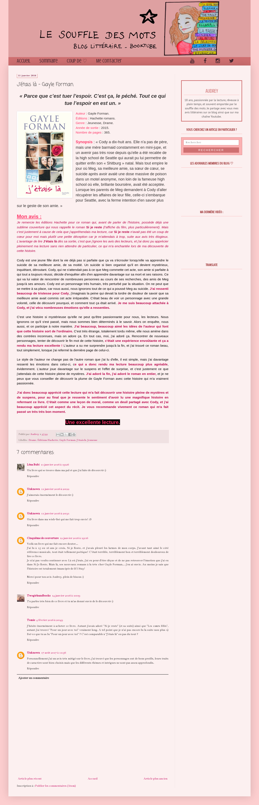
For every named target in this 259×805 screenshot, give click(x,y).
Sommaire (48, 61)
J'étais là (81, 440)
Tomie (31, 620)
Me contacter (109, 61)
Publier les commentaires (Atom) (55, 786)
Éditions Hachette (47, 440)
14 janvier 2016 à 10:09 (66, 595)
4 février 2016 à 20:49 (49, 620)
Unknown (33, 489)
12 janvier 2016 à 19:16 (74, 538)
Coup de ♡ (77, 61)
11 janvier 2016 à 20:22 (55, 489)
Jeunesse (92, 440)
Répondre (33, 476)
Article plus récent (29, 778)
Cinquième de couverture (43, 538)
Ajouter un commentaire (33, 678)
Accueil (23, 61)
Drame (32, 440)
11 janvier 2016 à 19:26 (55, 464)
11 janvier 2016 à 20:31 (55, 513)
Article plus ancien (155, 778)
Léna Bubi (33, 464)
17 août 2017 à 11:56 (53, 652)
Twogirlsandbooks (39, 595)
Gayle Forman (67, 440)
